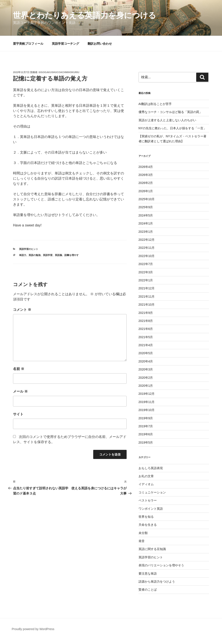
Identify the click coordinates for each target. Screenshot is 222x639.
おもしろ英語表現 (151, 468)
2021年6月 (146, 329)
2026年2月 (146, 183)
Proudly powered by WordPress (33, 629)
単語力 (22, 255)
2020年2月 (146, 377)
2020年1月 (146, 385)
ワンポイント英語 (151, 508)
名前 (18, 369)
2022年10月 (147, 256)
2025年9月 (146, 207)
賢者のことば (148, 589)
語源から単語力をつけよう (157, 581)
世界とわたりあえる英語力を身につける (84, 15)
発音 (142, 541)
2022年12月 (147, 239)
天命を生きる (148, 524)
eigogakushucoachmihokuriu (59, 72)
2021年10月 (147, 304)
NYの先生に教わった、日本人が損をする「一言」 (172, 128)
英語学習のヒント (28, 249)
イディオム (146, 484)
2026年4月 (146, 167)
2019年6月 (146, 434)
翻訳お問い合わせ (100, 43)
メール (20, 391)
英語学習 (47, 255)
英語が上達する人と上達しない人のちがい (167, 120)
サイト (18, 414)
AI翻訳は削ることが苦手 (155, 104)
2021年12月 (147, 288)
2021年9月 (146, 313)
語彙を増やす (71, 255)
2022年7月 (146, 264)
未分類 (143, 533)
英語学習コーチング (65, 43)
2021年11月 (147, 296)
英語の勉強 (35, 255)
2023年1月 (146, 231)
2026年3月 (146, 175)
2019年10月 (147, 410)
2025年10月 (147, 199)
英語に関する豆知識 (152, 549)
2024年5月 (146, 215)
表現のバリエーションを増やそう (161, 565)
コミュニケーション (152, 492)
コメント (22, 309)
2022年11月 (147, 247)
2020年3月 (146, 369)
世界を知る (146, 516)
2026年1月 (146, 191)
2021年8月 (146, 321)
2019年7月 (146, 426)
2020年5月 (146, 353)
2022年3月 (146, 272)
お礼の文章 (146, 476)
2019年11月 (147, 402)
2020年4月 (146, 361)
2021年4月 (146, 345)
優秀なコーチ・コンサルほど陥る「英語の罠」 (170, 112)
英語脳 (58, 255)
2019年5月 (146, 442)
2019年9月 (146, 418)
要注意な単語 (148, 573)
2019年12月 (147, 393)
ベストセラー (148, 500)
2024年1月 (146, 223)
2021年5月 (146, 337)
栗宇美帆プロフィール (28, 43)
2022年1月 (146, 280)
